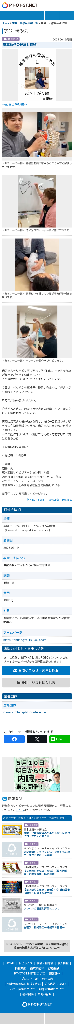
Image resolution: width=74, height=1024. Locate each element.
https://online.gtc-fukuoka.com (24, 640)
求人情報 (22, 15)
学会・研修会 (37, 15)
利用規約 (47, 978)
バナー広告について (22, 989)
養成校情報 (37, 968)
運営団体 (54, 973)
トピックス (7, 15)
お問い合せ (45, 994)
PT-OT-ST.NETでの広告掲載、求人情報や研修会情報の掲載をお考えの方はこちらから (37, 946)
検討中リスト (66, 1018)
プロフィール (29, 978)
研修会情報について (51, 989)
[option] (37, 774)
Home (5, 23)
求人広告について (56, 983)
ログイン (61, 5)
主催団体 (52, 1018)
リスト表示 (22, 1018)
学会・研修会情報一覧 (25, 23)
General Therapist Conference (24, 712)
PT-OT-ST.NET (19, 5)
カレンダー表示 (37, 1018)
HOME (10, 963)
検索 (7, 1018)
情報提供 (28, 994)
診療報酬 (53, 968)
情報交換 (52, 15)
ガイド (53, 5)
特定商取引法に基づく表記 (23, 983)
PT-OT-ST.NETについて (29, 973)
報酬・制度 (66, 15)
